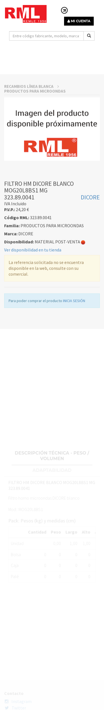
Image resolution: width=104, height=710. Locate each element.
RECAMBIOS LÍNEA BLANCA (31, 148)
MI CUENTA (78, 21)
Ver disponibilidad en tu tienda (32, 311)
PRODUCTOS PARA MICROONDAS (35, 152)
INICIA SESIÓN (74, 362)
